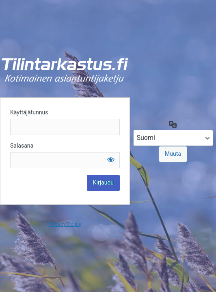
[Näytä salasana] (111, 159)
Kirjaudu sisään (65, 71)
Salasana (21, 145)
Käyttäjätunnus (29, 112)
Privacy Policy (65, 224)
